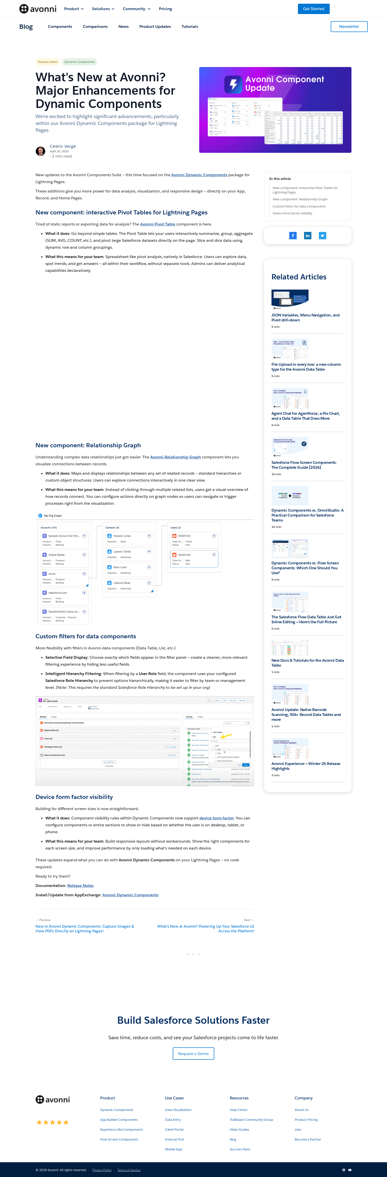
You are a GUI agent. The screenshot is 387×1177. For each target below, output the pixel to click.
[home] (37, 8)
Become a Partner (308, 1139)
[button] (74, 8)
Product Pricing (306, 1120)
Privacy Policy (102, 1170)
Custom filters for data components (299, 206)
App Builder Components (119, 1120)
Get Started (313, 8)
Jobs (298, 1129)
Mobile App (173, 1149)
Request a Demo (193, 1053)
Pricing (165, 8)
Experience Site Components (121, 1129)
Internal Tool (174, 1139)
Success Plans (240, 1149)
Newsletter (349, 26)
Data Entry (173, 1120)
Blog (233, 1139)
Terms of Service (128, 1170)
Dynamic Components (117, 1110)
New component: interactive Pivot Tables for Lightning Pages (305, 190)
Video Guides (239, 1129)
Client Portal (174, 1129)
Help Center (239, 1110)
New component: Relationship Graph (300, 199)
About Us (302, 1110)
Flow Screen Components (119, 1139)
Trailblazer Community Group (251, 1120)
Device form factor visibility (292, 213)
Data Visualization (178, 1110)
